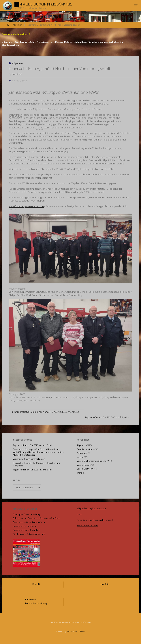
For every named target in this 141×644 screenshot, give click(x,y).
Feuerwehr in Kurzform (25, 526)
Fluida (69, 631)
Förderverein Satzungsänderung (29, 534)
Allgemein (17, 24)
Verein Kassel (83, 464)
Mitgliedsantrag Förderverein (91, 508)
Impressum (30, 599)
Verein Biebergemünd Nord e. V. (93, 460)
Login (79, 514)
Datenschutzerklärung (36, 603)
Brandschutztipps (85, 449)
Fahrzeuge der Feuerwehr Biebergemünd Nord (36, 518)
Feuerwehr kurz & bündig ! (26, 530)
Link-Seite (105, 584)
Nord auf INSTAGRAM (87, 525)
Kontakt (36, 584)
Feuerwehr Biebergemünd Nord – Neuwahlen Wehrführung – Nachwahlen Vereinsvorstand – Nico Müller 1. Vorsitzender (38, 452)
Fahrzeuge (82, 453)
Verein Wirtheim (85, 468)
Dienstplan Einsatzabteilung (26, 514)
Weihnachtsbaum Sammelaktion (29, 458)
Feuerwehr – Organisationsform (29, 522)
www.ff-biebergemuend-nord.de (26, 206)
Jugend (80, 457)
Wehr (79, 472)
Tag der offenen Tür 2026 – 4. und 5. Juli (32, 445)
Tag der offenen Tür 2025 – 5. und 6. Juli (32, 469)
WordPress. (80, 631)
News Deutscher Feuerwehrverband (95, 519)
